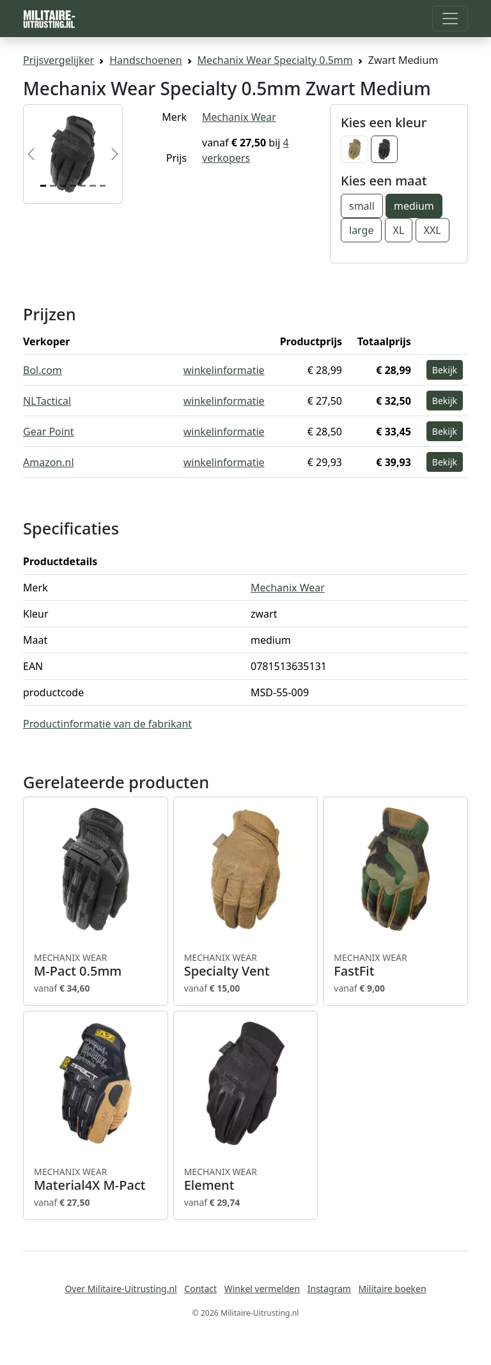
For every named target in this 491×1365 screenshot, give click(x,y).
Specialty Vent (246, 965)
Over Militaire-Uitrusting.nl (120, 1289)
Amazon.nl (48, 462)
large (361, 230)
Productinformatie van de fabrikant (107, 724)
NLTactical (47, 401)
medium (414, 206)
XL (399, 230)
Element (246, 1180)
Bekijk (444, 370)
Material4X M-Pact (95, 1180)
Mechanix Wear (239, 117)
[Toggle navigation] (450, 18)
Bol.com (42, 370)
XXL (432, 230)
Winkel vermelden (262, 1289)
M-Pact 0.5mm (95, 965)
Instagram (329, 1289)
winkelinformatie (224, 370)
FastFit (395, 965)
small (362, 206)
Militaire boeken (392, 1289)
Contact (200, 1289)
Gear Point (48, 432)
